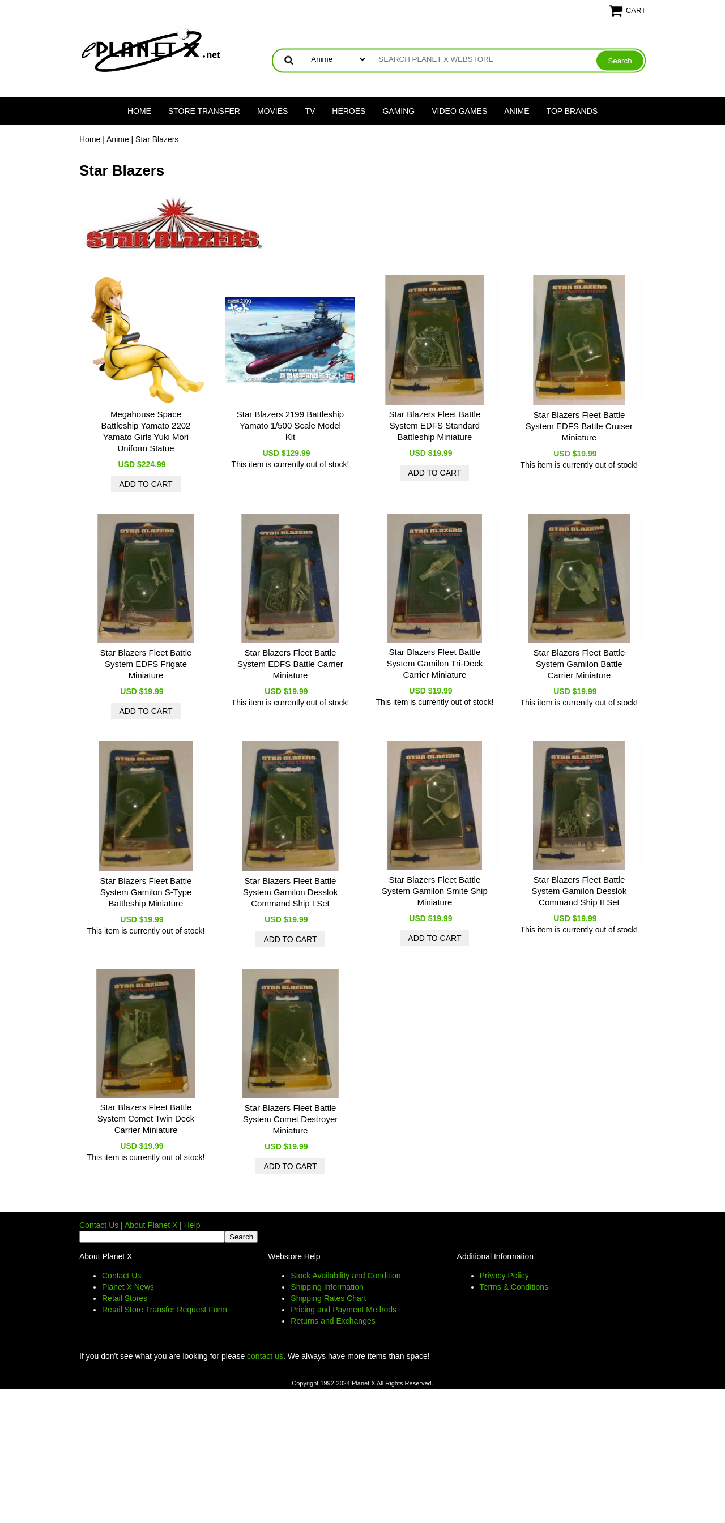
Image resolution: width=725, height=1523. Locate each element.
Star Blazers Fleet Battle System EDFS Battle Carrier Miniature (290, 664)
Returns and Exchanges (333, 1320)
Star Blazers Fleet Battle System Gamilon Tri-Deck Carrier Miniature (434, 663)
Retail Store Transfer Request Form (164, 1309)
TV (310, 110)
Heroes (348, 110)
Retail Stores (124, 1298)
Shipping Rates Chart (328, 1298)
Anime (516, 110)
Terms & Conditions (514, 1286)
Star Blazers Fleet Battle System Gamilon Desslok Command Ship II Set (579, 891)
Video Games (459, 110)
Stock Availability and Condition (345, 1275)
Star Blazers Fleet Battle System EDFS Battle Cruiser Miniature (579, 426)
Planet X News (128, 1286)
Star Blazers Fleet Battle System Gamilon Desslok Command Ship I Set (290, 892)
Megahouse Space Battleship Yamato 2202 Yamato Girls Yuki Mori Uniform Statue (146, 431)
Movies (272, 110)
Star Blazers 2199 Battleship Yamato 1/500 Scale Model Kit (290, 425)
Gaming (398, 110)
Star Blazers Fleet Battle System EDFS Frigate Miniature (146, 664)
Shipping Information (327, 1286)
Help (192, 1225)
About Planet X (151, 1225)
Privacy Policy (504, 1275)
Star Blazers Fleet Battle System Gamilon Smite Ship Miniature (435, 891)
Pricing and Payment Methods (343, 1309)
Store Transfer (204, 110)
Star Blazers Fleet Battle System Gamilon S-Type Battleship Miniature (146, 892)
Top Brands (572, 110)
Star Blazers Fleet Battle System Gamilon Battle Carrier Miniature (579, 664)
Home (139, 110)
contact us (265, 1356)
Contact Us (98, 1225)
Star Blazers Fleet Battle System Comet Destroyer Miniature (290, 1119)
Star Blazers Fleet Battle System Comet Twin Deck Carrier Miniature (145, 1118)
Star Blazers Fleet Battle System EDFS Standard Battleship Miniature (435, 425)
